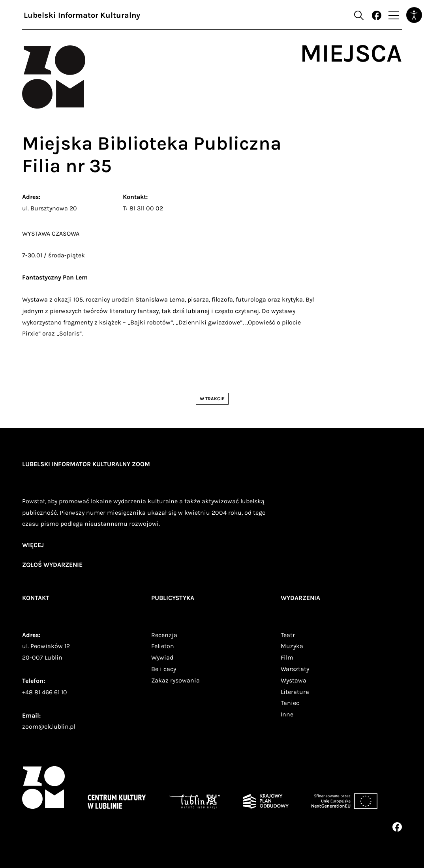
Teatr (288, 635)
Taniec (290, 703)
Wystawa (293, 680)
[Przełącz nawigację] (393, 15)
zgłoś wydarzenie (52, 564)
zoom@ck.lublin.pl (48, 726)
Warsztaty (295, 669)
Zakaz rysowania (175, 680)
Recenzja (164, 635)
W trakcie (212, 398)
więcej (33, 545)
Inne (287, 714)
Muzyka (292, 646)
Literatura (295, 692)
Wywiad (162, 657)
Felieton (162, 646)
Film (287, 657)
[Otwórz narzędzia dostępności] (414, 15)
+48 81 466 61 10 (44, 692)
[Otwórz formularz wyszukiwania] (359, 15)
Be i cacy (163, 669)
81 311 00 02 (146, 208)
